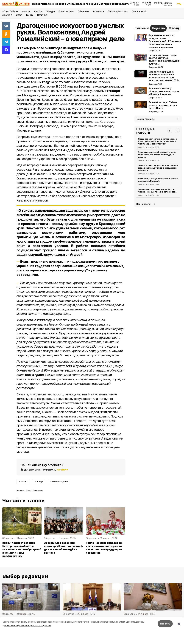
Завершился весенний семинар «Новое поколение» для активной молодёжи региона (63, 547)
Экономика (98, 11)
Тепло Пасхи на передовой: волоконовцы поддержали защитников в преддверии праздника (104, 547)
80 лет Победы (10, 11)
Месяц (174, 28)
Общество (83, 11)
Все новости (143, 204)
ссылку (62, 469)
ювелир (23, 481)
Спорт (19, 15)
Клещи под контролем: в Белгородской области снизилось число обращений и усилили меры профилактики (22, 549)
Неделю (158, 28)
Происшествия (66, 11)
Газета (29, 15)
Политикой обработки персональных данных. (27, 625)
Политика (42, 15)
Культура (50, 11)
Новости (26, 11)
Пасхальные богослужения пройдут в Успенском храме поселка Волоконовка (157, 190)
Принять (165, 623)
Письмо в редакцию (118, 11)
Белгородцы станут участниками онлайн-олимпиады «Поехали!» (158, 179)
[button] (169, 130)
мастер (39, 481)
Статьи (38, 11)
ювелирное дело (59, 481)
